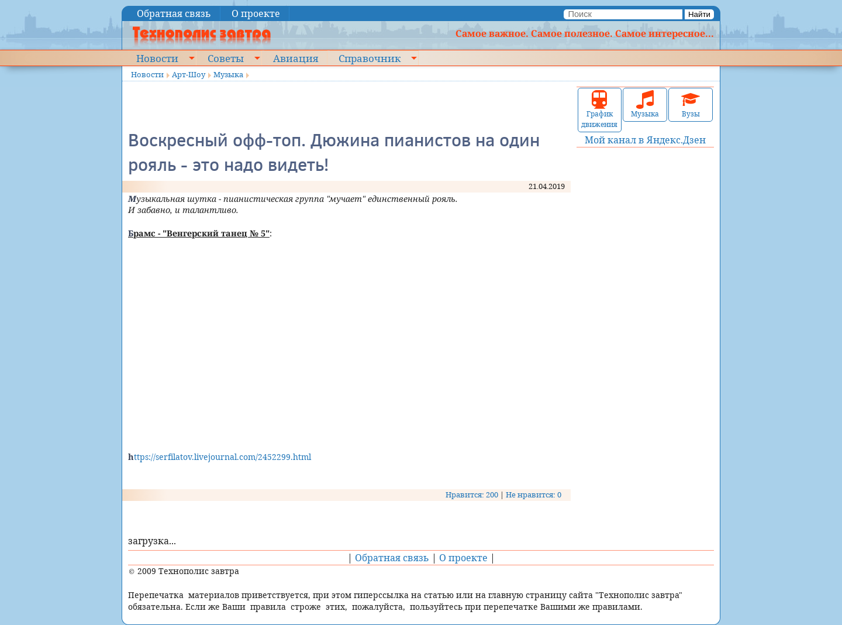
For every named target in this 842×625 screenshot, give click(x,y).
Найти (699, 14)
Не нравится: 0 (533, 494)
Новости (157, 58)
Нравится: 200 (472, 494)
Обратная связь (174, 13)
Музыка (228, 74)
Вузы (690, 104)
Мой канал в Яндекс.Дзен (645, 139)
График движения (599, 109)
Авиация (295, 58)
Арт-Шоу (188, 74)
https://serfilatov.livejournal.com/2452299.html (219, 456)
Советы (226, 58)
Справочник (370, 58)
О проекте (256, 13)
